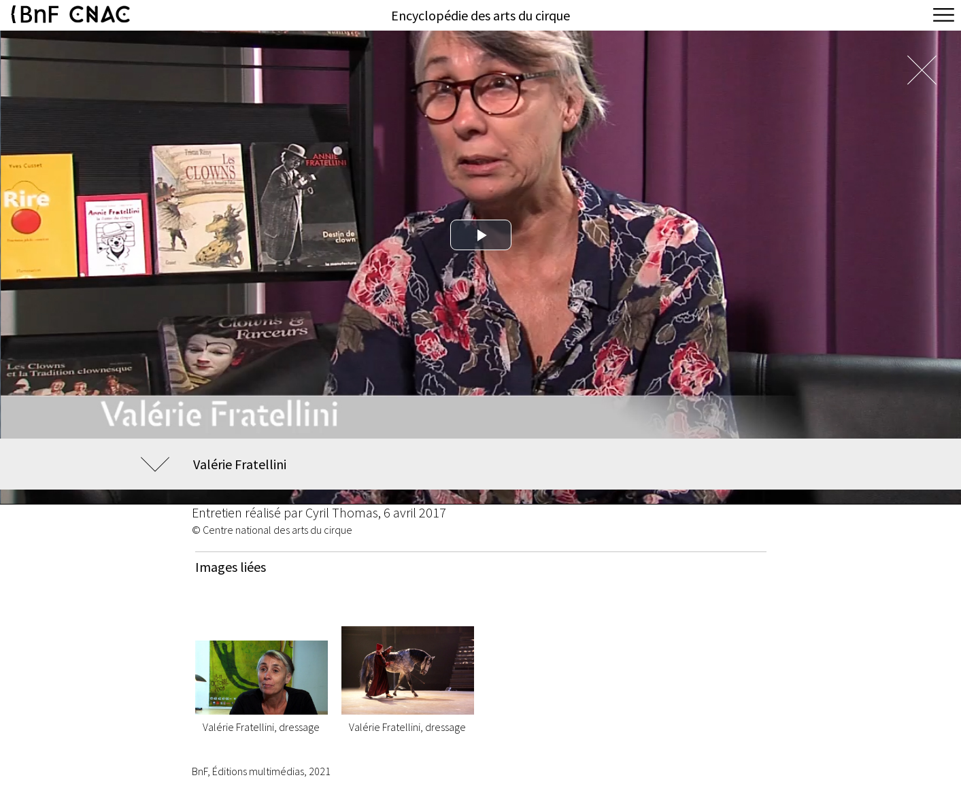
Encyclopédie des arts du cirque (480, 15)
